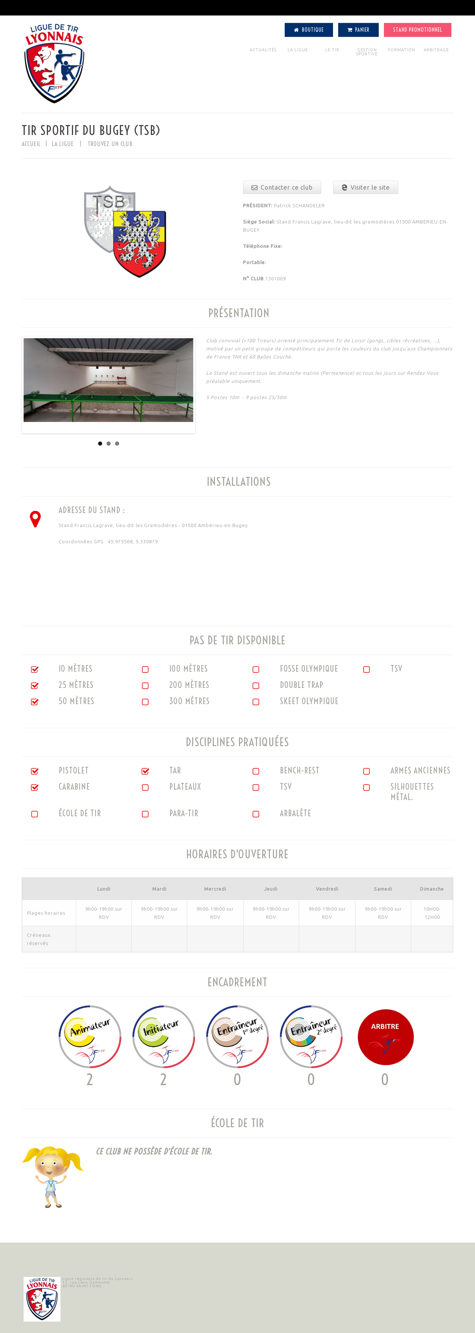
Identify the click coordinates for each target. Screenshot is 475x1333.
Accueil (31, 144)
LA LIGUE (298, 50)
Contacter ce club (282, 187)
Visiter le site (365, 187)
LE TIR (332, 50)
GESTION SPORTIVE (367, 52)
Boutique (309, 30)
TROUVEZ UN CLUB (110, 144)
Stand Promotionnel (417, 30)
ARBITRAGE (436, 50)
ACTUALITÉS (263, 50)
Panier (358, 30)
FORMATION (401, 50)
